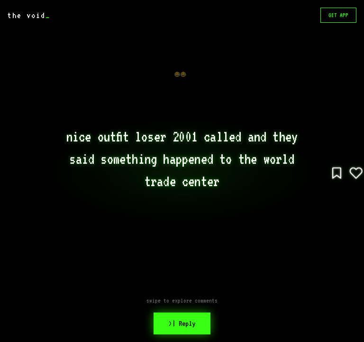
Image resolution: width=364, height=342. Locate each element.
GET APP (338, 15)
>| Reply (182, 323)
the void (29, 15)
